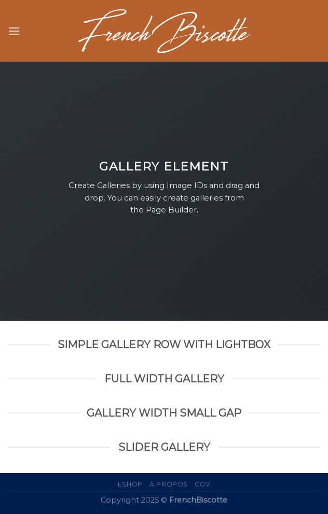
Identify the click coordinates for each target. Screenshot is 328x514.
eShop (130, 484)
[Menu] (14, 31)
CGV (202, 484)
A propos (168, 484)
